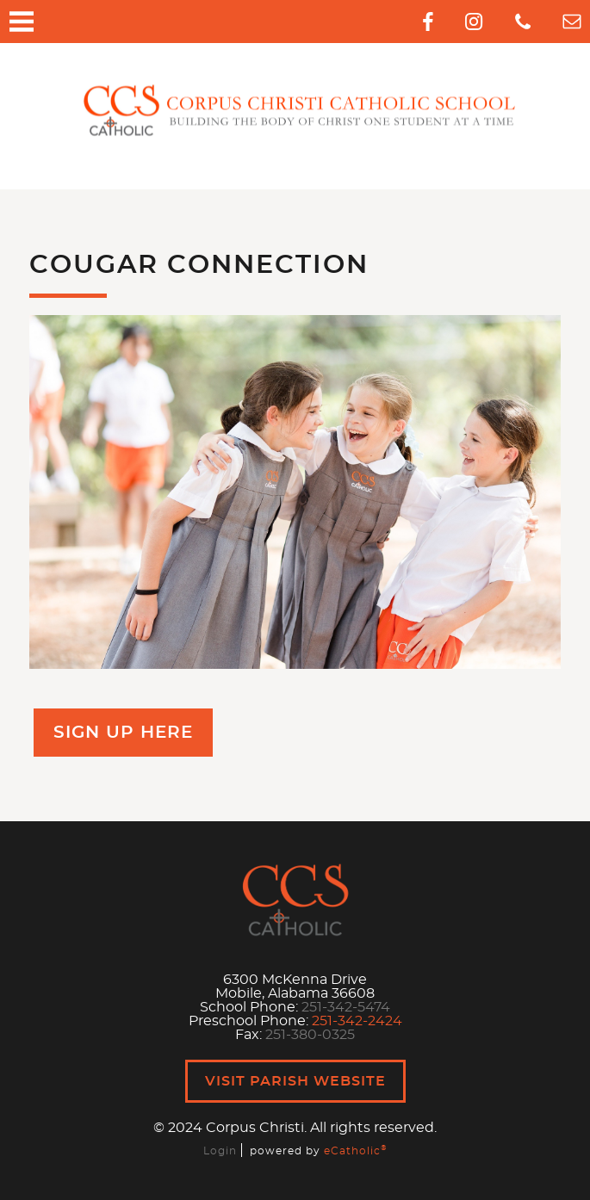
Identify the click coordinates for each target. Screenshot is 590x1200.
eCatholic (355, 1151)
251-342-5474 (345, 1007)
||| (21, 21)
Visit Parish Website (295, 1081)
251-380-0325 (310, 1035)
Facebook (428, 21)
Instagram (473, 21)
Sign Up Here (123, 732)
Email (571, 21)
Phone (522, 21)
